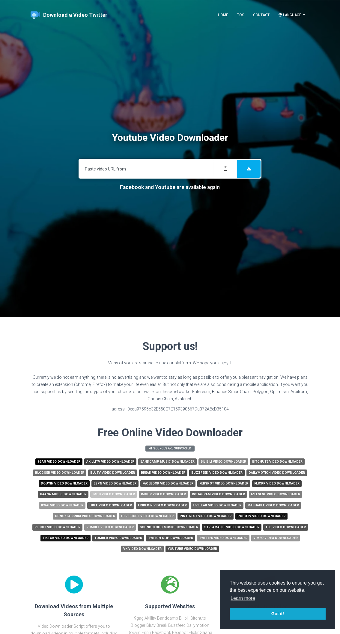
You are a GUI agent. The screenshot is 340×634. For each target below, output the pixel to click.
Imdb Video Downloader (113, 494)
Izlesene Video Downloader (275, 494)
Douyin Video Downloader (64, 483)
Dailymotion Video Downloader (277, 473)
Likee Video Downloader (110, 505)
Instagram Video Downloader (218, 494)
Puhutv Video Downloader (261, 516)
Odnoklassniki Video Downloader (85, 516)
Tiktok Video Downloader (65, 538)
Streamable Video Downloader (231, 527)
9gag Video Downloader (58, 462)
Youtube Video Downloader (192, 549)
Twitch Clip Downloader (170, 538)
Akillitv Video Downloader (110, 462)
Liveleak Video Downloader (217, 505)
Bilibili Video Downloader (223, 462)
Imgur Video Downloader (163, 494)
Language (290, 15)
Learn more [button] (243, 598)
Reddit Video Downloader (57, 527)
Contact (261, 15)
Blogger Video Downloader (59, 473)
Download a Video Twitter (69, 15)
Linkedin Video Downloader (162, 505)
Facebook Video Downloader (167, 483)
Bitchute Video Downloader (277, 462)
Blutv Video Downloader (112, 473)
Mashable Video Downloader (273, 505)
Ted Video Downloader (285, 527)
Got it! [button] (277, 613)
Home (223, 15)
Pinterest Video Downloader (205, 516)
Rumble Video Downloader (110, 527)
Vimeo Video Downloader (275, 538)
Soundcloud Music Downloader (169, 527)
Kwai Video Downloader (62, 505)
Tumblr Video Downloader (118, 538)
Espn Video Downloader (115, 483)
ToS (240, 15)
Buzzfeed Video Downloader (217, 473)
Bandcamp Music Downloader (167, 462)
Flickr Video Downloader (277, 483)
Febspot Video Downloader (223, 483)
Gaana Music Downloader (63, 494)
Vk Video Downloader (142, 549)
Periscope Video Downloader (147, 516)
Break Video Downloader (163, 473)
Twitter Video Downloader (223, 538)
